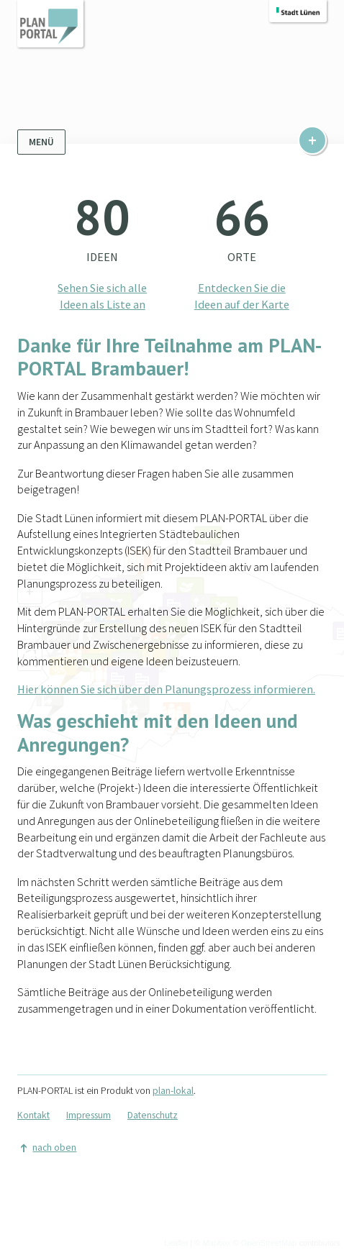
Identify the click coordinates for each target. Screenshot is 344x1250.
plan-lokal (173, 1091)
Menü (41, 142)
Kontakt (33, 1115)
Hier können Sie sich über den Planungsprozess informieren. (166, 689)
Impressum (88, 1115)
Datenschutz (152, 1115)
